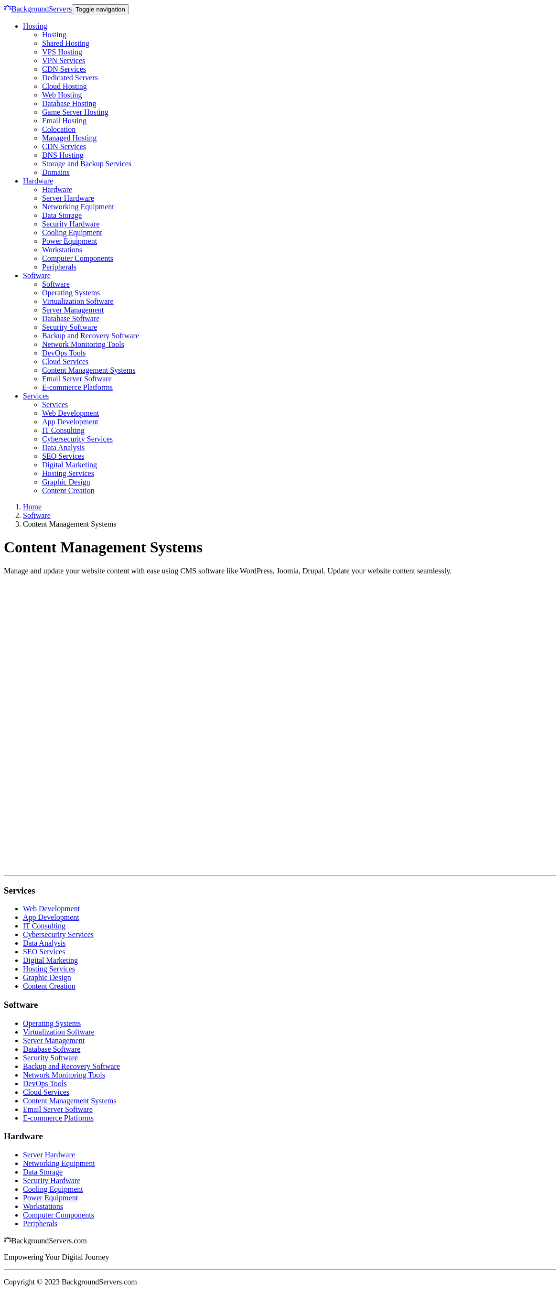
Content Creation (68, 490)
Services (55, 404)
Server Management (73, 310)
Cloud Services (65, 361)
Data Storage (62, 215)
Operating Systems (71, 293)
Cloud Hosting (64, 86)
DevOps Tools (64, 353)
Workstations (62, 250)
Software (56, 284)
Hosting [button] (35, 26)
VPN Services (63, 60)
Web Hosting (62, 95)
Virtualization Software (78, 301)
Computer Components (77, 258)
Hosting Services (68, 473)
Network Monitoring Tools (83, 344)
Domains (56, 172)
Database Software (70, 318)
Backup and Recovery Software (90, 336)
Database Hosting (69, 103)
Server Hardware (68, 198)
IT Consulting (63, 430)
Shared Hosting (65, 43)
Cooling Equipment (72, 232)
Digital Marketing (69, 465)
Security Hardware (70, 224)
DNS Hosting (63, 155)
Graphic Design (66, 482)
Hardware (57, 189)
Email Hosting (64, 121)
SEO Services (63, 456)
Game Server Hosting (75, 112)
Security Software (69, 327)
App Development (70, 422)
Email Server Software (77, 379)
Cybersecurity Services (77, 439)
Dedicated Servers (70, 78)
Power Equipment (69, 241)
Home (32, 507)
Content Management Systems (89, 370)
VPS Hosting (62, 52)
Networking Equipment (78, 207)
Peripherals (59, 267)
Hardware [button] (38, 181)
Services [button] (36, 396)
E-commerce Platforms (77, 387)
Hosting (54, 35)
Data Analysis (63, 447)
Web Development (70, 413)
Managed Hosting (69, 138)
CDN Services (64, 69)
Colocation (58, 129)
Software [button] (37, 275)
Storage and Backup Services (86, 164)
